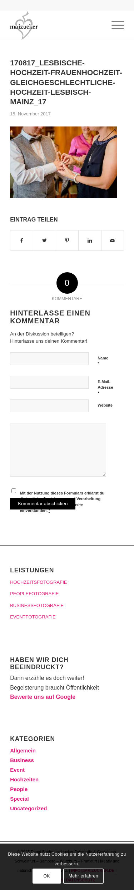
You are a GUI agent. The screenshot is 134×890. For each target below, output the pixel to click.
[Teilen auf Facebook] (21, 240)
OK (46, 876)
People (19, 789)
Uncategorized (28, 808)
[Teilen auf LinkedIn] (90, 240)
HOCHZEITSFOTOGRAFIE (38, 582)
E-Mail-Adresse (105, 387)
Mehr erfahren (83, 876)
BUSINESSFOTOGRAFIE (37, 605)
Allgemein (23, 750)
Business (22, 760)
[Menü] (114, 25)
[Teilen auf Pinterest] (67, 240)
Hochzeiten (24, 779)
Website (105, 405)
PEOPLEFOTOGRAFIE (34, 593)
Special (19, 799)
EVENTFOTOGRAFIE (33, 617)
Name (103, 361)
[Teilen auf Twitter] (44, 240)
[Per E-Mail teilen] (112, 240)
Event (17, 770)
